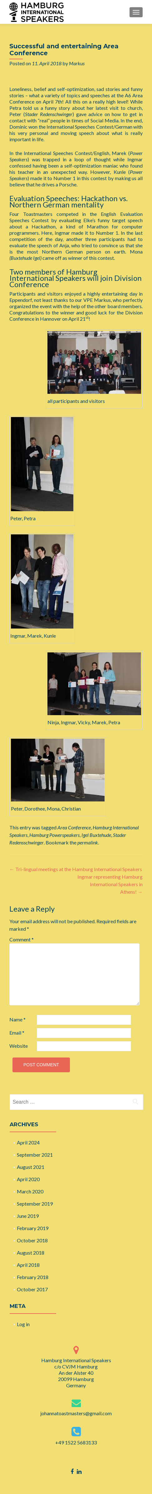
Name (17, 1019)
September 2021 (35, 1155)
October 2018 (32, 1240)
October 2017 (32, 1289)
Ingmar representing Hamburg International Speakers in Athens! (110, 884)
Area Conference (74, 827)
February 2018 (32, 1277)
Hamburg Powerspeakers (54, 835)
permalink (87, 842)
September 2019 (35, 1204)
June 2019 (28, 1216)
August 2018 (30, 1253)
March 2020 (30, 1191)
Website (18, 1046)
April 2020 (28, 1179)
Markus (77, 63)
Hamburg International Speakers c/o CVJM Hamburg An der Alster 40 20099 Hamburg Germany (76, 1372)
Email (16, 1033)
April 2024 (28, 1142)
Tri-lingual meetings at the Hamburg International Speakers (75, 869)
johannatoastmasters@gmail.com (76, 1413)
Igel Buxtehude (96, 835)
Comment (21, 939)
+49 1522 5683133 (76, 1442)
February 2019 (32, 1228)
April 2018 (28, 1265)
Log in (23, 1324)
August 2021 (30, 1167)
